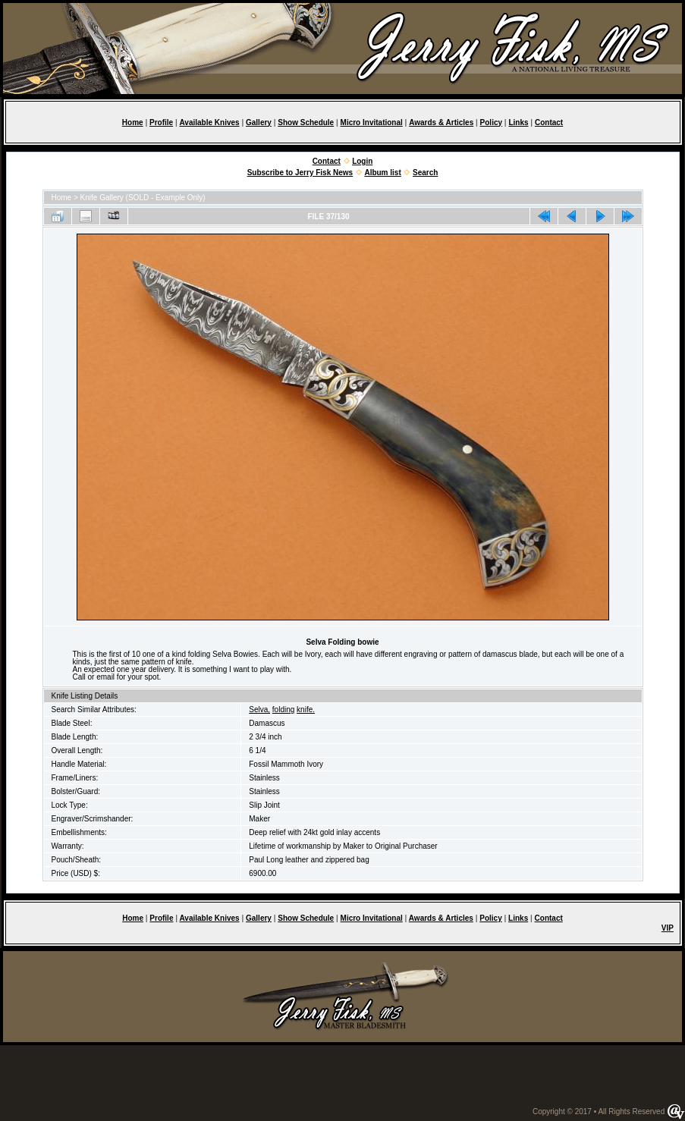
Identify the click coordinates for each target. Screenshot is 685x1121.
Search (425, 172)
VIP (667, 928)
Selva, (259, 709)
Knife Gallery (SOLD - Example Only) (143, 197)
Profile (161, 122)
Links (518, 122)
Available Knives (209, 122)
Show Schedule (306, 122)
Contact (549, 122)
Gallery (259, 122)
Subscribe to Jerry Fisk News (300, 172)
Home (132, 122)
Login (362, 161)
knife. (306, 709)
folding (283, 709)
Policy (491, 122)
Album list (382, 172)
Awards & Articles (441, 122)
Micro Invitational (372, 122)
